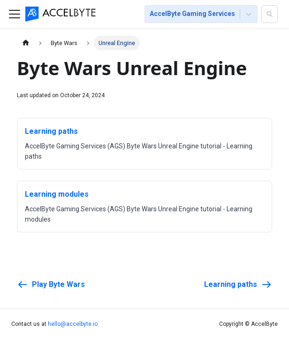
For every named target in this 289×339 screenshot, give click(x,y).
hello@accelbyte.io (73, 324)
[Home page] (26, 43)
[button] (269, 14)
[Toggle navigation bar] (15, 14)
